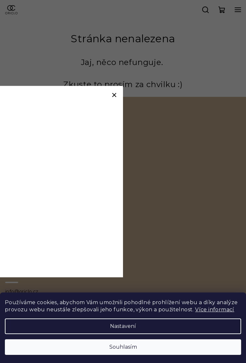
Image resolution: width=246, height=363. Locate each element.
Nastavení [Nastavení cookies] (123, 326)
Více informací (214, 309)
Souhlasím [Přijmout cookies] (123, 347)
